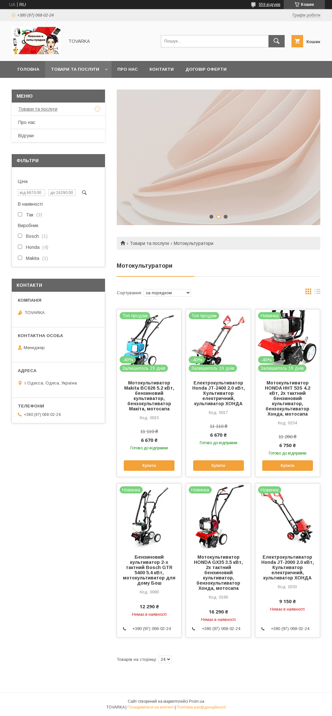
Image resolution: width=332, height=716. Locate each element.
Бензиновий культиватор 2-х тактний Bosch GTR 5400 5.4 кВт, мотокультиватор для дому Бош (149, 570)
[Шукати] (276, 41)
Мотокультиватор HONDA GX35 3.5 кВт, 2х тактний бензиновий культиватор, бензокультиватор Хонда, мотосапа (218, 572)
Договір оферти (206, 69)
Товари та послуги (75, 69)
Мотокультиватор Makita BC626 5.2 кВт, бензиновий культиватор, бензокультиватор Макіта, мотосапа (149, 395)
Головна (28, 69)
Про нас (127, 69)
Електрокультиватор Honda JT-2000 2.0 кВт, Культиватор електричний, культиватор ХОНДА (287, 567)
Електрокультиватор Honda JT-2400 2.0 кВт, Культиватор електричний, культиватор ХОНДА (218, 393)
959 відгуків (269, 4)
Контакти (161, 69)
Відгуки (26, 135)
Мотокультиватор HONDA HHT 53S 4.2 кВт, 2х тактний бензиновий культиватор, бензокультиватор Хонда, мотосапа (287, 398)
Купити (149, 465)
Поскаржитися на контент (150, 707)
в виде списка (317, 292)
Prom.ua (196, 701)
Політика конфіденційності (201, 707)
